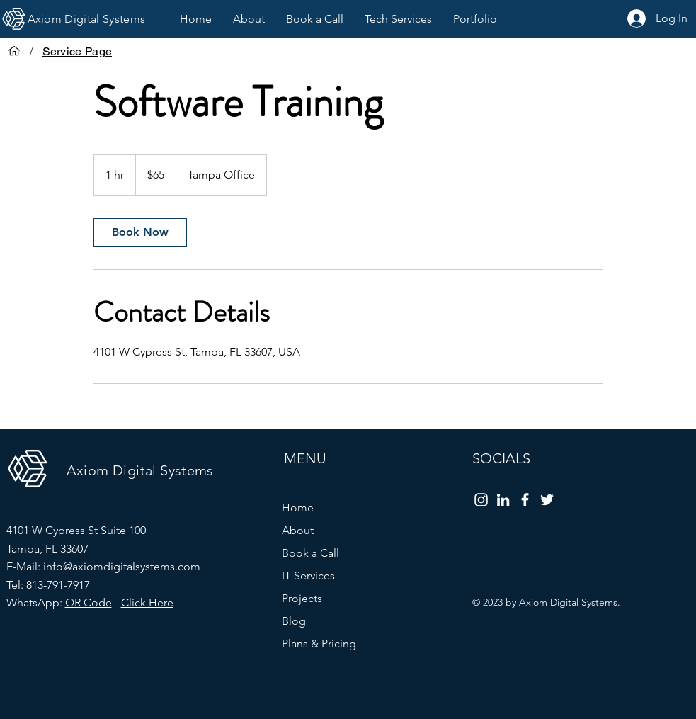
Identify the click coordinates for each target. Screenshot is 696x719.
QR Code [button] (88, 602)
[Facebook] (525, 500)
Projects (302, 598)
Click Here (147, 602)
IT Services (308, 575)
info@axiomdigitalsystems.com (121, 566)
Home (298, 507)
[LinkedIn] (503, 500)
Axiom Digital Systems (140, 470)
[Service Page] (77, 51)
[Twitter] (547, 500)
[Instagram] (481, 500)
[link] (140, 232)
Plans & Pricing (319, 643)
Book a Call (310, 553)
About (298, 530)
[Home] (14, 51)
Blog (294, 621)
